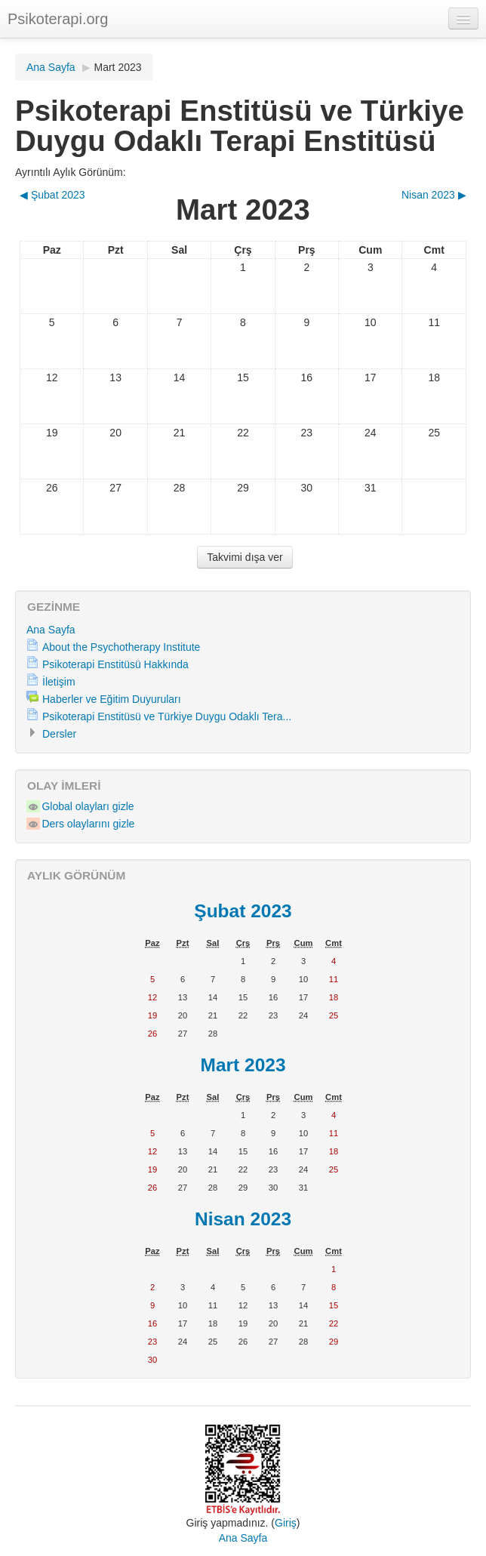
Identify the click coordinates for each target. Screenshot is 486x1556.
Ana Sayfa (50, 67)
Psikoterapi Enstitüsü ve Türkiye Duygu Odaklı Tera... (166, 716)
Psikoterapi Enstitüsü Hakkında (115, 664)
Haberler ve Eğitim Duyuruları (111, 699)
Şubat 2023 (242, 911)
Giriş (286, 1523)
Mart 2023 (118, 67)
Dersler (59, 734)
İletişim (58, 682)
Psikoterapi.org (58, 19)
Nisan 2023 (243, 1219)
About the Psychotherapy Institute (121, 647)
